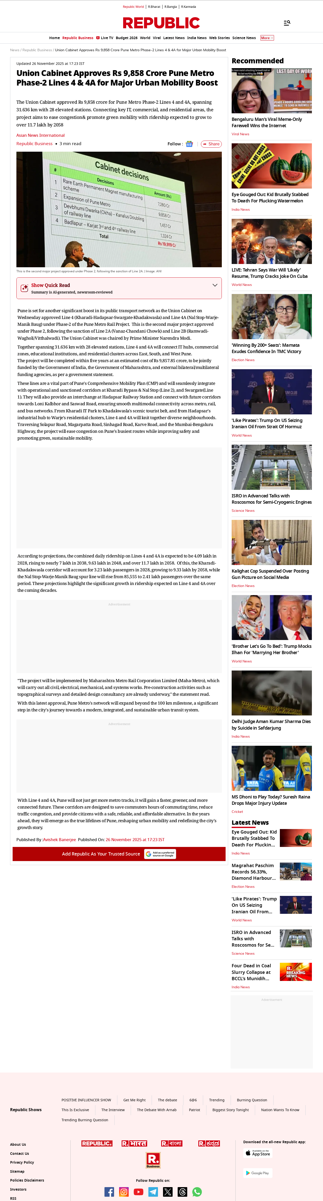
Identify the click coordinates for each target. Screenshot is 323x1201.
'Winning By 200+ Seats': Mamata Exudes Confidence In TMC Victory (266, 348)
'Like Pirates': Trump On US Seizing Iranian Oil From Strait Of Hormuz (267, 423)
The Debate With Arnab (157, 1110)
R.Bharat (154, 7)
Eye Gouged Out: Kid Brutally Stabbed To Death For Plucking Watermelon (270, 197)
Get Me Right (134, 1100)
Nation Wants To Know (280, 1110)
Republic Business (34, 144)
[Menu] (284, 22)
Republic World (133, 7)
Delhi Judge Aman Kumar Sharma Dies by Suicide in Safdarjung (271, 724)
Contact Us (19, 1153)
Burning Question (252, 1100)
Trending (217, 1100)
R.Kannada (188, 7)
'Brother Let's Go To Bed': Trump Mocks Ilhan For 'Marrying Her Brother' (272, 649)
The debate (167, 1100)
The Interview (113, 1110)
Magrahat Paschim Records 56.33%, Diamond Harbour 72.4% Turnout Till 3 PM (253, 878)
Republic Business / (38, 50)
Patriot (194, 1110)
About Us (18, 1144)
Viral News (240, 134)
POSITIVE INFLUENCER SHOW (86, 1100)
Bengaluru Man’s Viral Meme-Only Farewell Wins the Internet (267, 122)
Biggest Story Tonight (230, 1110)
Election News (243, 360)
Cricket (237, 812)
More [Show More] (267, 38)
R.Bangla (171, 7)
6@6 (193, 1100)
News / (15, 50)
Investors (18, 1189)
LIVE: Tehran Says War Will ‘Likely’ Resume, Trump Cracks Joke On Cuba (270, 273)
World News (242, 285)
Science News (243, 511)
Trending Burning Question (85, 1120)
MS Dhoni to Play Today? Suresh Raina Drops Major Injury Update (271, 800)
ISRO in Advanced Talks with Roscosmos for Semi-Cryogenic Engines (272, 499)
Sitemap (17, 1171)
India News (241, 209)
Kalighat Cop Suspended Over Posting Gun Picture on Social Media (270, 574)
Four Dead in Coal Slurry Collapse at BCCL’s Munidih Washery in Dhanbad (251, 979)
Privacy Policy (22, 1162)
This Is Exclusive (75, 1110)
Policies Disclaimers (27, 1180)
